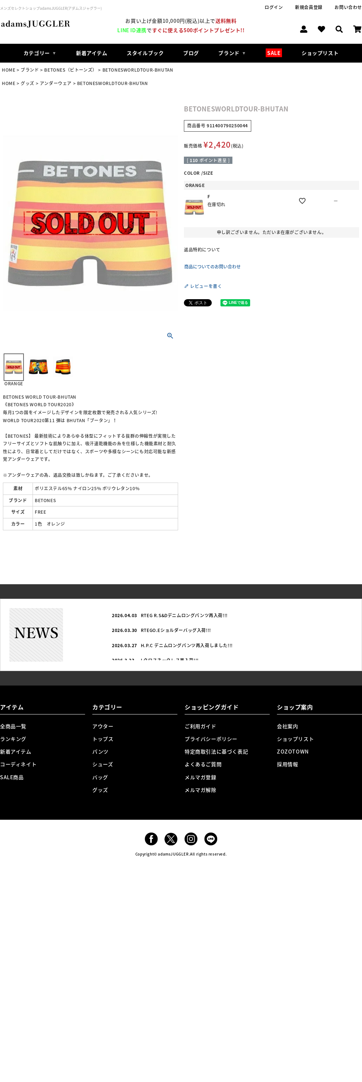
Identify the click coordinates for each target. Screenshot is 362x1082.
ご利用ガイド (200, 726)
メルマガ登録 (200, 777)
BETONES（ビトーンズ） (70, 70)
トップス (102, 738)
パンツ (100, 751)
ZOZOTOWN (293, 751)
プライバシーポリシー (211, 738)
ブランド (30, 70)
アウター (102, 726)
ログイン (274, 7)
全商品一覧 (13, 726)
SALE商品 (12, 777)
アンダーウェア (56, 83)
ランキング (13, 738)
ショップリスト (320, 52)
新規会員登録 (309, 7)
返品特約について (202, 249)
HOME (8, 70)
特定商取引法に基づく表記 (216, 751)
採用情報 (287, 764)
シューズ (102, 764)
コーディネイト (18, 764)
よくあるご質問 (203, 764)
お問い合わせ (348, 7)
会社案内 (287, 726)
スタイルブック (145, 52)
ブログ (191, 52)
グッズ (27, 83)
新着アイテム (92, 52)
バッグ (100, 777)
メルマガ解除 (200, 789)
